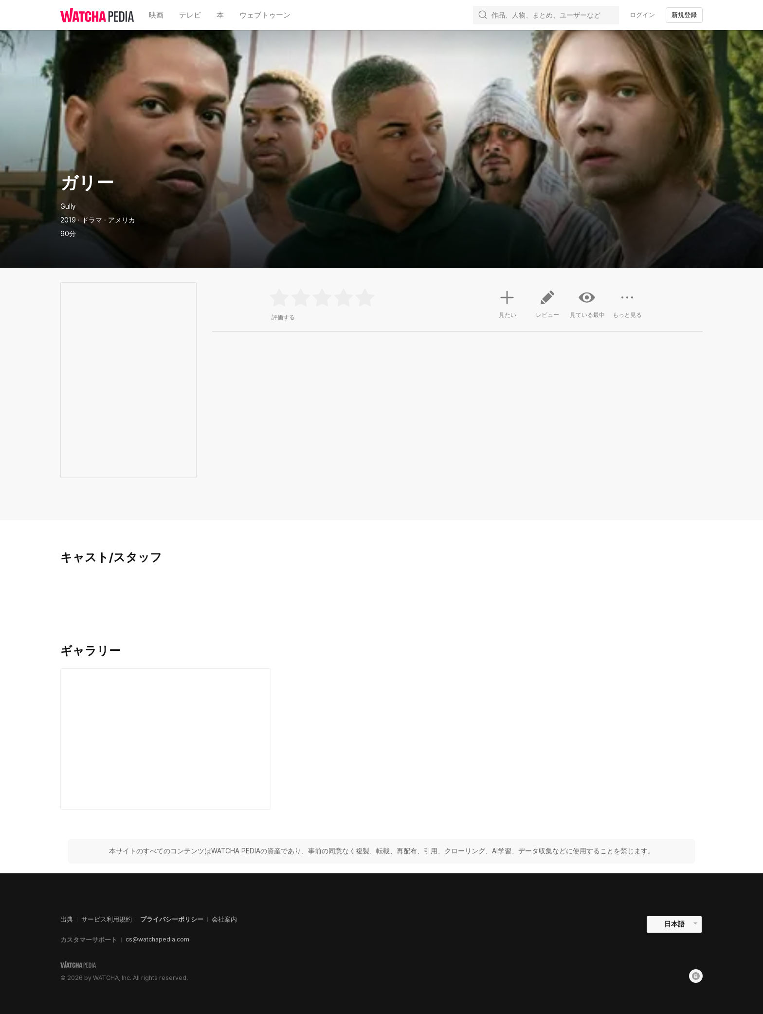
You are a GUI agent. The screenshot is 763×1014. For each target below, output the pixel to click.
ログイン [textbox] (642, 14)
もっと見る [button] (627, 307)
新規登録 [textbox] (684, 14)
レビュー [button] (547, 307)
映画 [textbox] (156, 15)
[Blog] (696, 976)
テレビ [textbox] (190, 15)
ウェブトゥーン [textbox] (265, 15)
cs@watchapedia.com (157, 939)
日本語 (674, 924)
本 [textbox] (220, 15)
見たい (507, 302)
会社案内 (224, 919)
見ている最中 (587, 303)
